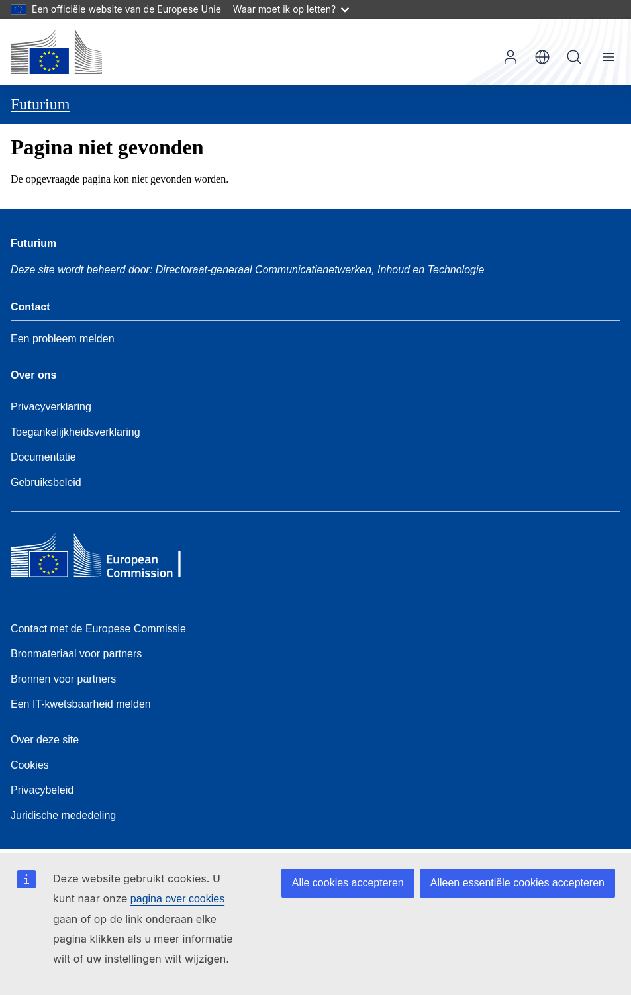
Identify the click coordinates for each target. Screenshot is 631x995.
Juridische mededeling (63, 815)
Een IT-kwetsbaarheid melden (81, 704)
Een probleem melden (63, 338)
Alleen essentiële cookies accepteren (517, 882)
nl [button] (542, 57)
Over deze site (45, 739)
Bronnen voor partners (63, 679)
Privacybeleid (42, 790)
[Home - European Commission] (107, 559)
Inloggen (510, 57)
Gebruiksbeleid (46, 482)
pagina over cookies (177, 898)
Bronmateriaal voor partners (76, 653)
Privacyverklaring (51, 406)
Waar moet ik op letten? (291, 9)
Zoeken (574, 57)
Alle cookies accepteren (348, 882)
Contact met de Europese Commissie (98, 628)
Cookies (30, 765)
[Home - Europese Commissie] (56, 51)
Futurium (40, 104)
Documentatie (43, 457)
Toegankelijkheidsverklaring (75, 432)
